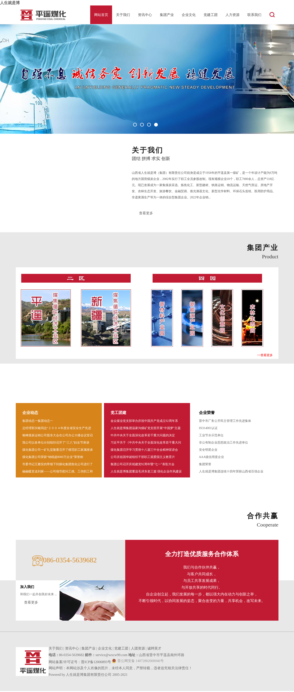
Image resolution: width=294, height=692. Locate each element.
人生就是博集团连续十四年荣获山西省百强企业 (231, 472)
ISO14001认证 (208, 429)
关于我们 (123, 15)
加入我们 (27, 588)
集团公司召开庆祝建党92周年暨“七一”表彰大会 (142, 465)
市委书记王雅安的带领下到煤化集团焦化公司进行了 (57, 465)
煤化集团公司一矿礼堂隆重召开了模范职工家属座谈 (57, 450)
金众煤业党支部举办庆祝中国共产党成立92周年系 (144, 421)
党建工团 (211, 15)
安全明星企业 (208, 450)
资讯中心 (145, 15)
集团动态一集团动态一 (37, 421)
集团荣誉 (205, 465)
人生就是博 (10, 3)
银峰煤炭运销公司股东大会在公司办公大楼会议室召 (57, 436)
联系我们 (254, 15)
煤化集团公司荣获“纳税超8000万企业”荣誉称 (52, 458)
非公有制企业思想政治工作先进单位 (223, 443)
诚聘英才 (154, 649)
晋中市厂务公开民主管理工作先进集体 (225, 421)
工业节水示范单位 (211, 436)
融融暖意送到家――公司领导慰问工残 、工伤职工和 (57, 472)
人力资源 (232, 15)
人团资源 (138, 649)
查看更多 (146, 213)
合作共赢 (262, 517)
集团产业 (167, 15)
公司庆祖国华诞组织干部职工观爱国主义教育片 (143, 458)
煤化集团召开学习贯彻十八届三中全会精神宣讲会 (144, 450)
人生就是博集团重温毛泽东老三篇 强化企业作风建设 (146, 472)
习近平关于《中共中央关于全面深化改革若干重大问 (146, 443)
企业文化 (189, 15)
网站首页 (101, 15)
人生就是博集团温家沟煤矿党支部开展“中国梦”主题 (146, 429)
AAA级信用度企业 (211, 458)
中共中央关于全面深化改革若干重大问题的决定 (143, 436)
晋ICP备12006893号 (96, 663)
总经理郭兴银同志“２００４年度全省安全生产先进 (56, 429)
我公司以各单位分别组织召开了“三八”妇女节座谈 (55, 443)
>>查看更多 (265, 356)
